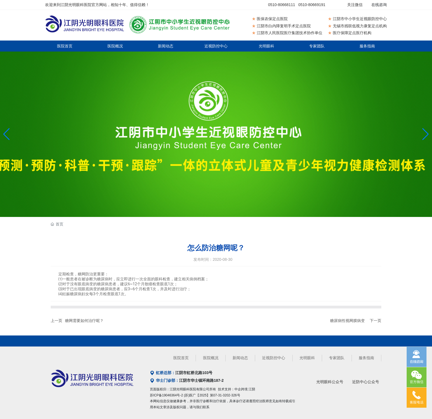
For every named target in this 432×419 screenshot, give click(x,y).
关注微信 (355, 4)
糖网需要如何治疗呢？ (84, 320)
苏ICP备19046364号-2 (166, 395)
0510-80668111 (281, 4)
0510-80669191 (311, 4)
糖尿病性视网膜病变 (347, 320)
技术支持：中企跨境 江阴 (236, 389)
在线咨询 (379, 4)
